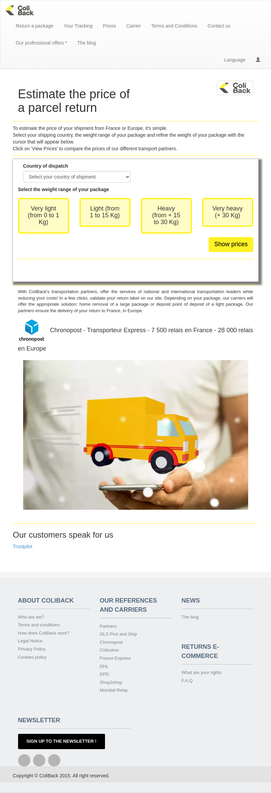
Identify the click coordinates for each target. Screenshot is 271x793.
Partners (108, 626)
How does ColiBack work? (44, 633)
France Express (115, 658)
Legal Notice (30, 640)
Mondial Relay (114, 690)
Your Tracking (78, 26)
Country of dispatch (45, 166)
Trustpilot (22, 546)
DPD (104, 674)
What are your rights (202, 672)
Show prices (230, 244)
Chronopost (111, 642)
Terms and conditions (39, 624)
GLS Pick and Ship (118, 634)
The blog (86, 43)
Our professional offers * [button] (41, 43)
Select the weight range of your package (63, 189)
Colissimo (109, 650)
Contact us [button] (219, 26)
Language (234, 60)
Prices (109, 26)
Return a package (35, 26)
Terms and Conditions (174, 26)
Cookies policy (32, 657)
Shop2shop (111, 682)
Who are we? (31, 617)
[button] (258, 59)
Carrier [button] (133, 26)
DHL (104, 666)
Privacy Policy (32, 649)
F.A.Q (187, 680)
